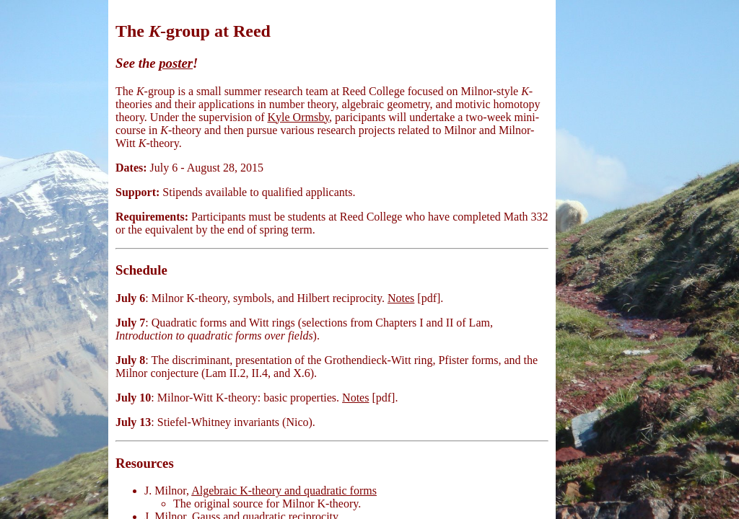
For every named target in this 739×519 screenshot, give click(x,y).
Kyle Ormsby (298, 117)
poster (176, 63)
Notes (401, 298)
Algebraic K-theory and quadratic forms (284, 490)
